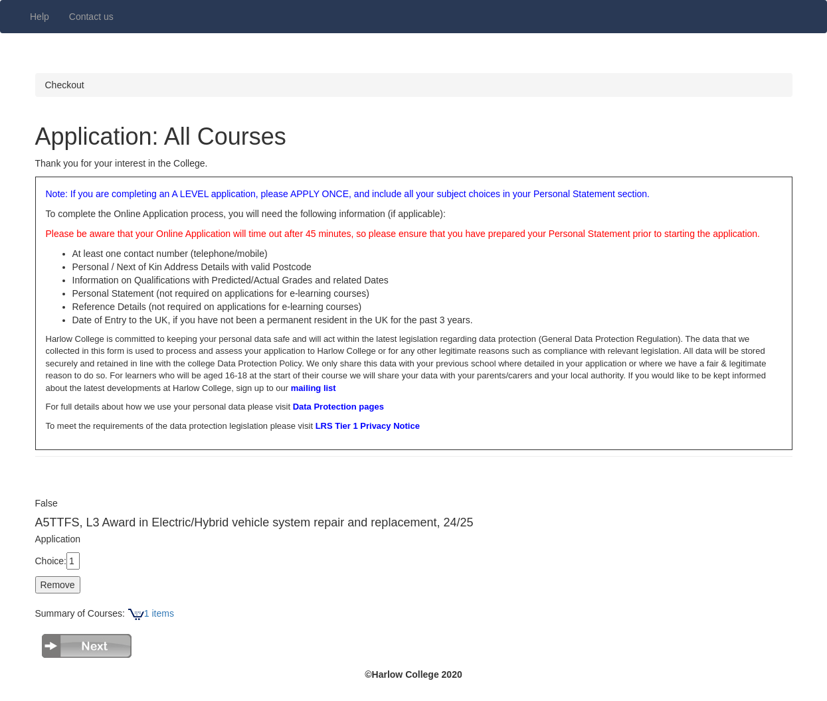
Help (39, 16)
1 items (151, 613)
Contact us (91, 16)
